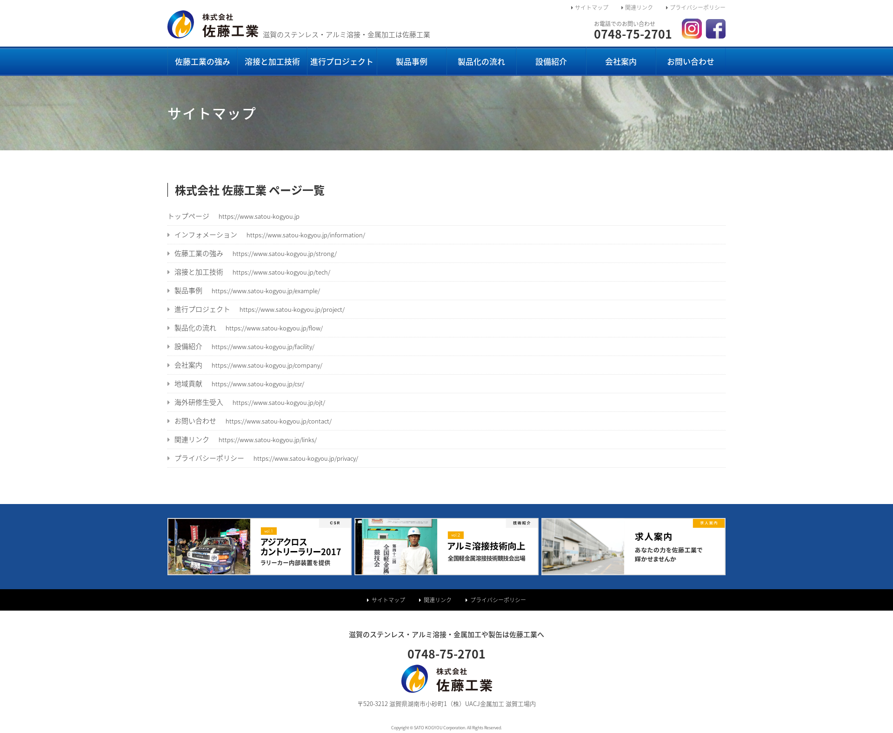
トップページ (233, 216)
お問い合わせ (690, 61)
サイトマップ (589, 7)
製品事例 (411, 61)
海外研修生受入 (246, 402)
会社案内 (621, 61)
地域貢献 (235, 383)
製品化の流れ (481, 61)
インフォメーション (266, 234)
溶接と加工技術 (272, 61)
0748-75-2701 (633, 32)
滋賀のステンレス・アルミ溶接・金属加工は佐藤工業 (298, 34)
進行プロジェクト (341, 61)
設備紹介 (551, 61)
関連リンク (637, 7)
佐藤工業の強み (202, 61)
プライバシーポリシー (696, 7)
